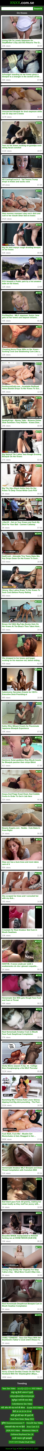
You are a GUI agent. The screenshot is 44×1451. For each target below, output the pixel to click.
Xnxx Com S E (33, 1427)
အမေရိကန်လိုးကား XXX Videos (29, 1389)
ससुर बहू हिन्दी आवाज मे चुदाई (22, 1392)
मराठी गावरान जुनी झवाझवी (22, 1438)
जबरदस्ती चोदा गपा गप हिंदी (15, 1427)
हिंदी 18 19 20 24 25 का (22, 1412)
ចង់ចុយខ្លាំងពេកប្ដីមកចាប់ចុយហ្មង (22, 1396)
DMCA (21, 1449)
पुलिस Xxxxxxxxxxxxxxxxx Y (13, 1423)
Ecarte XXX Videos (35, 1408)
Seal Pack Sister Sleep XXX (22, 1419)
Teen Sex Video (8, 1389)
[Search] (17, 8)
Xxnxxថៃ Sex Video (34, 1423)
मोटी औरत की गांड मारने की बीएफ (13, 1408)
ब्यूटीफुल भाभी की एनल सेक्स (22, 1400)
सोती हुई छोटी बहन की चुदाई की (22, 1415)
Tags (14, 1449)
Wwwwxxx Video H (30, 1431)
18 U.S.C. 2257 (32, 1449)
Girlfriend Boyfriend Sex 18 (22, 1434)
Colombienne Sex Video (22, 1404)
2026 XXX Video (13, 1431)
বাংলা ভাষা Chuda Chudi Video (22, 1442)
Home (8, 1449)
